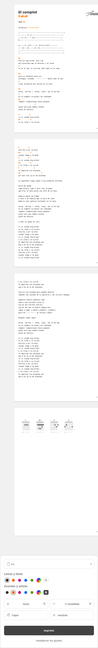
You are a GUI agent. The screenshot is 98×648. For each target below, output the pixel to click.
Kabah (23, 16)
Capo (15, 615)
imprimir (49, 630)
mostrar (63, 615)
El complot (27, 12)
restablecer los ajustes (49, 640)
